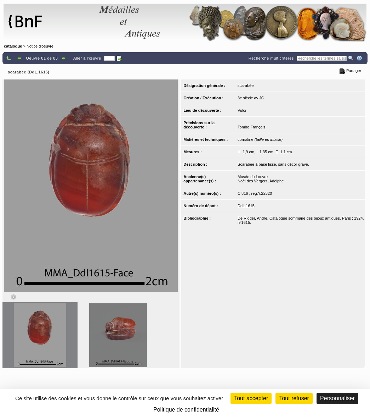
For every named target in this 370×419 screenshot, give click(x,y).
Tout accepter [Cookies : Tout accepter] (251, 398)
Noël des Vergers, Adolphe (261, 181)
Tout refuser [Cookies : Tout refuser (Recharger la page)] (294, 398)
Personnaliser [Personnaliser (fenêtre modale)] (337, 398)
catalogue (13, 46)
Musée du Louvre (253, 177)
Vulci (242, 110)
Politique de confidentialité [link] (186, 410)
